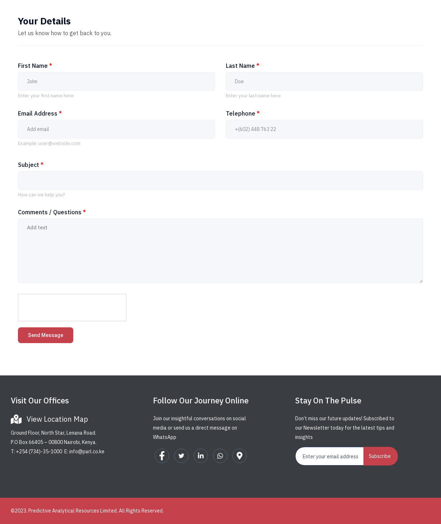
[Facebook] (162, 456)
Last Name (242, 65)
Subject (30, 164)
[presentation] (72, 308)
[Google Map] (239, 456)
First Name (35, 65)
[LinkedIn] (201, 456)
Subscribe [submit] (380, 456)
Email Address (40, 113)
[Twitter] (181, 456)
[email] (329, 456)
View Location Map (57, 419)
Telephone (243, 113)
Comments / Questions (52, 212)
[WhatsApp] (220, 456)
